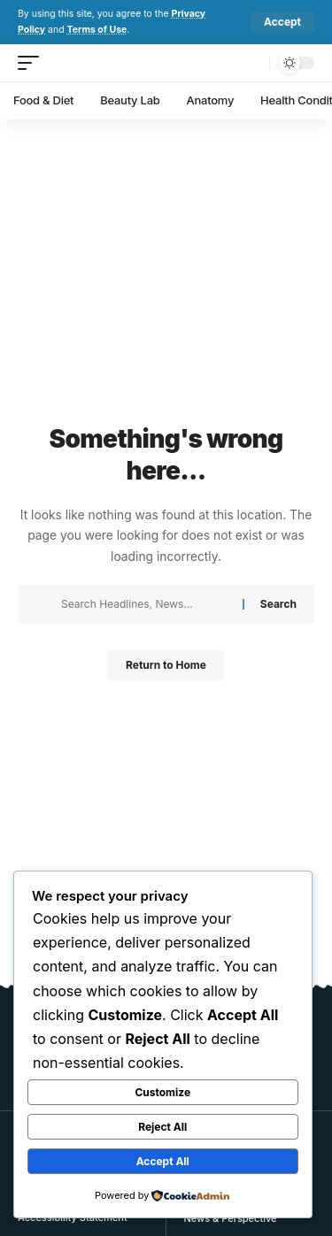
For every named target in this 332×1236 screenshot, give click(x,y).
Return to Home (166, 665)
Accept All (162, 1161)
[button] (282, 22)
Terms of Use (97, 29)
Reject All (162, 1126)
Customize (162, 1092)
